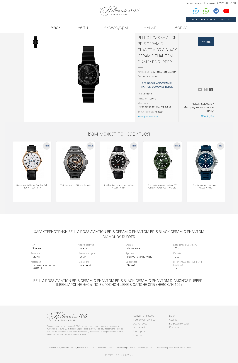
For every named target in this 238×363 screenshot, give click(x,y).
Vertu (83, 27)
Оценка (173, 319)
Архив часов (140, 323)
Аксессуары (116, 27)
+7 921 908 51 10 (226, 3)
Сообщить (207, 116)
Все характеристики (148, 117)
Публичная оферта (82, 347)
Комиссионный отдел (144, 319)
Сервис (179, 27)
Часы (56, 27)
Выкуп (150, 27)
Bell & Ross (161, 72)
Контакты (209, 3)
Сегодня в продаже (143, 315)
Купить (206, 41)
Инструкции (139, 331)
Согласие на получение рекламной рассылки (172, 347)
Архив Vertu (139, 327)
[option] (35, 41)
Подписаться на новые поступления (211, 19)
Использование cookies (102, 347)
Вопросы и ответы (179, 323)
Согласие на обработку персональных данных (133, 347)
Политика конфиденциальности (60, 347)
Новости (138, 335)
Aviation (172, 72)
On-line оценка (194, 3)
